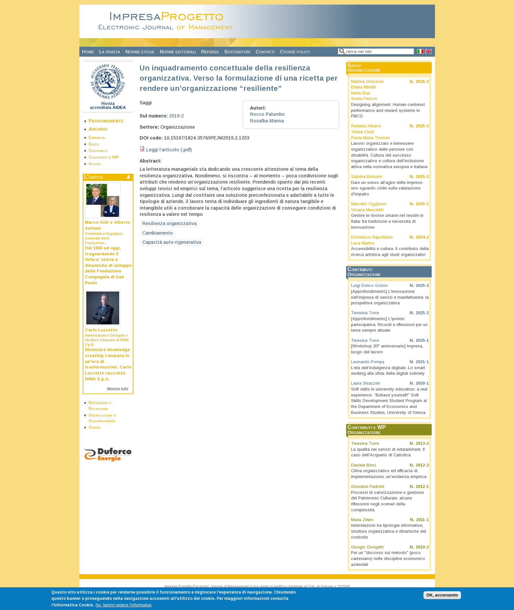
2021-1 (422, 362)
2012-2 (422, 465)
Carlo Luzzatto (101, 330)
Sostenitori (237, 51)
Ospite (94, 427)
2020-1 (422, 383)
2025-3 (422, 81)
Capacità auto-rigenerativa (171, 242)
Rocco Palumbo (267, 114)
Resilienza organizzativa (169, 223)
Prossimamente (106, 120)
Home (88, 51)
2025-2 (422, 126)
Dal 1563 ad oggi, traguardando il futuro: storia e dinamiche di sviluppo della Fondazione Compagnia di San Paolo (108, 265)
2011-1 (422, 520)
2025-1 (422, 204)
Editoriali (97, 137)
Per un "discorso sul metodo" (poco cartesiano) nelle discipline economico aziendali (388, 558)
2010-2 (422, 547)
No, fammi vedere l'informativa (123, 607)
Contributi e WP (104, 157)
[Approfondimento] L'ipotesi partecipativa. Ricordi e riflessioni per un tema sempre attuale (389, 325)
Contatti (265, 51)
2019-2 (176, 115)
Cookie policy (295, 51)
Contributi (98, 150)
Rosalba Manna (267, 120)
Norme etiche (139, 51)
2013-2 (422, 443)
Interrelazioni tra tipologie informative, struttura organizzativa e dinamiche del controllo (388, 531)
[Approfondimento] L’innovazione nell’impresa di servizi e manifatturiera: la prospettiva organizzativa (390, 297)
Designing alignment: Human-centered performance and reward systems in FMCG (388, 110)
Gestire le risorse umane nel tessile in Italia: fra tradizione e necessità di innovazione (387, 221)
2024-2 (422, 237)
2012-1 (422, 486)
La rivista (109, 51)
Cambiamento (157, 233)
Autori (95, 164)
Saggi (94, 144)
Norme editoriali (178, 51)
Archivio (98, 129)
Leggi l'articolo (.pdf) (169, 149)
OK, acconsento (442, 598)
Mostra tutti (117, 389)
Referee (210, 51)
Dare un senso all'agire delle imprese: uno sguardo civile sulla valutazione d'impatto (387, 188)
